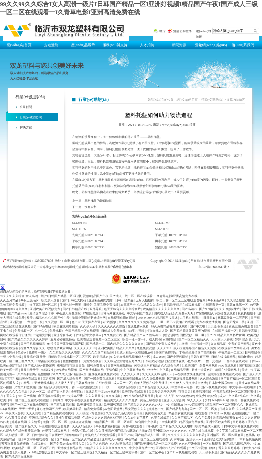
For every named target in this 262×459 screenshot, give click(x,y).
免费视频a (56, 331)
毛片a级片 (194, 361)
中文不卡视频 (198, 448)
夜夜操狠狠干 (247, 313)
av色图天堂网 (113, 409)
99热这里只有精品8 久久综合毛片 (157, 365)
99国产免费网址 (167, 352)
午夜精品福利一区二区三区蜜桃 (235, 391)
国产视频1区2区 (250, 365)
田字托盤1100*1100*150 (171, 241)
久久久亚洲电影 (190, 443)
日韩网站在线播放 (120, 365)
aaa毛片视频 (136, 331)
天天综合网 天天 (35, 357)
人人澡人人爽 (130, 374)
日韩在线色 (253, 352)
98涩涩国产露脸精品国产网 (66, 344)
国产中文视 (198, 326)
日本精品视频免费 (248, 439)
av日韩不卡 (128, 305)
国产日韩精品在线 (75, 309)
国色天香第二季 (234, 322)
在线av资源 (104, 383)
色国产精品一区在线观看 (82, 331)
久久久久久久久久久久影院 (186, 435)
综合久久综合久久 (33, 348)
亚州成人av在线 (113, 439)
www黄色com (185, 396)
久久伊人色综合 (97, 443)
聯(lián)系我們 (243, 45)
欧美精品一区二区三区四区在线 (34, 448)
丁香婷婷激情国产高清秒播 (198, 352)
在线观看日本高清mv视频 (212, 413)
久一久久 (41, 331)
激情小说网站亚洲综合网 (89, 318)
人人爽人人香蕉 (222, 339)
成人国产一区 (123, 383)
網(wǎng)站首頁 (19, 45)
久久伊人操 (88, 326)
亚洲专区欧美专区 (218, 422)
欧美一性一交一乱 (135, 339)
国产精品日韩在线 (63, 404)
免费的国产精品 (239, 344)
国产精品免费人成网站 (161, 344)
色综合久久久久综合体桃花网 (102, 417)
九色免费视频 (146, 348)
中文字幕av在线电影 (243, 387)
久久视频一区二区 (57, 322)
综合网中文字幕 (146, 422)
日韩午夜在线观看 (236, 361)
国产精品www (18, 313)
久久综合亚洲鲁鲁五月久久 (122, 361)
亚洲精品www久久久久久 (170, 430)
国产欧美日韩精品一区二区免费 (156, 443)
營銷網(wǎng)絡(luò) (211, 45)
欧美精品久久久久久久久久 (161, 309)
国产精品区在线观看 (19, 456)
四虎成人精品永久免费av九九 (174, 313)
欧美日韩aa (101, 357)
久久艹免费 (203, 417)
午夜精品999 (216, 300)
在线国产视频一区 (224, 331)
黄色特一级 (35, 322)
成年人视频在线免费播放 (151, 383)
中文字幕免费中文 (142, 448)
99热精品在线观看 (48, 361)
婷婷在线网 (19, 422)
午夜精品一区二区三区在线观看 (147, 439)
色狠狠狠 (44, 374)
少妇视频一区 (199, 344)
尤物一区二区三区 (55, 422)
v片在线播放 (175, 404)
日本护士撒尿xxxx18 (223, 383)
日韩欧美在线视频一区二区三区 (70, 357)
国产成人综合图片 (69, 378)
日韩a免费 (151, 426)
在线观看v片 (40, 443)
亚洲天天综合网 (174, 400)
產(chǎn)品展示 (83, 45)
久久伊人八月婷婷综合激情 (189, 383)
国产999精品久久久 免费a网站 (219, 309)
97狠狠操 (47, 370)
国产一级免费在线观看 (99, 378)
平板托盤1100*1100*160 (171, 235)
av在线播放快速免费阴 (190, 374)
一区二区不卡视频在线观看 (176, 322)
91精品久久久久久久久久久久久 (106, 448)
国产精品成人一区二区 (150, 435)
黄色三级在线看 (151, 400)
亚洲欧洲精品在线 (70, 448)
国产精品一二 (95, 344)
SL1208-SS (162, 229)
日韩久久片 (227, 409)
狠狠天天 (184, 391)
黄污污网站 (170, 335)
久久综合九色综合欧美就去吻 (20, 430)
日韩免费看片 (96, 365)
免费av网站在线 (83, 430)
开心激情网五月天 (49, 409)
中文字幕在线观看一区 (39, 439)
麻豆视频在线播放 (129, 378)
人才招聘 (147, 45)
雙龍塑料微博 (182, 31)
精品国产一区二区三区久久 (225, 404)
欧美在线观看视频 (66, 326)
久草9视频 (177, 439)
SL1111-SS (79, 229)
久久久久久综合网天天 (157, 374)
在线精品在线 (127, 387)
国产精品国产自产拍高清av (142, 335)
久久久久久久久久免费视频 (137, 322)
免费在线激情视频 (209, 322)
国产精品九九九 (177, 409)
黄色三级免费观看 (241, 326)
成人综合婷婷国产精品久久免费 (195, 348)
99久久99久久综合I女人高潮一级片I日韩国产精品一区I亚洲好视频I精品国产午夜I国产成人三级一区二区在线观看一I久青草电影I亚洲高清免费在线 (99, 296)
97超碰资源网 (42, 335)
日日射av (209, 318)
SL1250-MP (79, 223)
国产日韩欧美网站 (74, 300)
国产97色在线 (42, 326)
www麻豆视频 (195, 404)
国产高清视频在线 (92, 370)
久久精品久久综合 (149, 305)
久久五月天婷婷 (16, 417)
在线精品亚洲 (180, 370)
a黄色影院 (97, 413)
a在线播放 (110, 322)
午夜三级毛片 (30, 300)
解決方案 (26, 127)
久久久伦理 (34, 413)
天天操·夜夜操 (217, 326)
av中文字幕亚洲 (73, 396)
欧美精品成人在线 (208, 426)
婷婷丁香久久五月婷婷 (225, 448)
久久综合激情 (209, 378)
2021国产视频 (27, 396)
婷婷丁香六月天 (58, 391)
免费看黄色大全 (156, 413)
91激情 (184, 344)
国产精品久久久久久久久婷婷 (28, 339)
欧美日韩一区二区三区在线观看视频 (181, 300)
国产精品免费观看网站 (59, 413)
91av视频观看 (168, 422)
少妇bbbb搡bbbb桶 (217, 400)
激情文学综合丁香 (42, 313)
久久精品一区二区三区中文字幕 (116, 452)
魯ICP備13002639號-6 (214, 267)
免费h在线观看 (132, 426)
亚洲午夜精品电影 (68, 417)
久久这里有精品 (121, 443)
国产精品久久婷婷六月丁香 (56, 387)
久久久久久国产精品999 (98, 352)
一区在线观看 (212, 443)
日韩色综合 (39, 435)
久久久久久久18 (85, 348)
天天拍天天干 (30, 370)
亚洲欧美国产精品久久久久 (116, 348)
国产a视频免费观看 (214, 387)
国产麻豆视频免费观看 (183, 378)
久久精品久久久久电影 (65, 352)
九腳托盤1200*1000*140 (88, 235)
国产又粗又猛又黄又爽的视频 (190, 331)
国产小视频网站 (178, 357)
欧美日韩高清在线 (89, 404)
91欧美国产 (190, 365)
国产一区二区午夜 (152, 452)
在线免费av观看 (138, 326)
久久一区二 (38, 391)
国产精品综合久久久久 (154, 387)
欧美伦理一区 (9, 370)
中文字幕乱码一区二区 (42, 305)
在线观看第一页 (214, 305)
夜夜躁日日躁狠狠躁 (15, 443)
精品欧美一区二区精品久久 (19, 426)
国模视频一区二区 (192, 335)
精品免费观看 (93, 409)
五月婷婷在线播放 (63, 339)
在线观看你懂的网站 (122, 318)
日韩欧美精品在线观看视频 (182, 305)
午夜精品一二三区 (231, 352)
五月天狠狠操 (145, 300)
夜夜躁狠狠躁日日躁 (71, 365)
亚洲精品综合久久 (41, 417)
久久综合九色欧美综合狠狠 (124, 413)
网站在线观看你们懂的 (15, 335)
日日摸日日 (108, 387)
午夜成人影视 (15, 413)
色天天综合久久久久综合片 (122, 309)
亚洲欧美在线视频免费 (45, 309)
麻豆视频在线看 (49, 396)
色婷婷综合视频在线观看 (224, 374)
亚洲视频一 (18, 322)
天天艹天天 (27, 409)
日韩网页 (57, 400)
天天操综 (82, 413)
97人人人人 (195, 400)
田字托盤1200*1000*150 (88, 247)
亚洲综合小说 (63, 335)
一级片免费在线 (11, 357)
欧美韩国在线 (202, 391)
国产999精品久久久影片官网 (226, 335)
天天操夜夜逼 (91, 322)
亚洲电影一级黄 (71, 305)
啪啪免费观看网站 (60, 348)
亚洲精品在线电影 (101, 300)
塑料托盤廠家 (123, 267)
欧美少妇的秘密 (207, 396)
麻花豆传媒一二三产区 (233, 318)
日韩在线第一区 (237, 305)
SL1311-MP (162, 223)
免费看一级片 (38, 352)
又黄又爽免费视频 (106, 305)
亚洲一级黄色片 (202, 370)
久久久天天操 (94, 396)
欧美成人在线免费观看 (100, 435)
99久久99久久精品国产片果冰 (158, 318)
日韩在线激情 (85, 383)
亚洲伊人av (194, 439)
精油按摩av (246, 357)
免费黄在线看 (92, 361)
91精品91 (26, 383)
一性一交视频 (212, 361)
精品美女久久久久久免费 (121, 400)
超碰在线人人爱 (157, 331)
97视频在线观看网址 (56, 430)
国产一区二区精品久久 (194, 339)
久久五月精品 (9, 300)
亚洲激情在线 (175, 361)
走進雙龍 (51, 45)
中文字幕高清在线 (133, 370)
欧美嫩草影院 (72, 409)
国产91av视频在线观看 (182, 452)
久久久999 (164, 348)
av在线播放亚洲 (88, 387)
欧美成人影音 (50, 300)
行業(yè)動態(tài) (31, 117)
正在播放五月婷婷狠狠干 (66, 435)
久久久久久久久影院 (112, 326)
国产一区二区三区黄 (204, 409)
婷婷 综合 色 (244, 339)
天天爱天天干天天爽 (162, 391)
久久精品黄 (219, 344)
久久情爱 (34, 422)
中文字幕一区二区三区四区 (74, 452)
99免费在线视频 (67, 370)
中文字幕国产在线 (139, 313)
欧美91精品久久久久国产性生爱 (48, 318)
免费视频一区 (24, 331)
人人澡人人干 (64, 383)
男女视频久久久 (136, 409)
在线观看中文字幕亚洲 (234, 348)
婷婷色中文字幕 (158, 370)
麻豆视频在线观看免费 (54, 426)
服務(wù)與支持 (115, 45)
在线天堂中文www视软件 (103, 391)
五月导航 (95, 309)
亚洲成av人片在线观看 (171, 448)
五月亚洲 (49, 378)
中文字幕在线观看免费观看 (84, 400)
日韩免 (87, 305)
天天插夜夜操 (209, 452)
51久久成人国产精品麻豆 (69, 374)
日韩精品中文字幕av (88, 335)
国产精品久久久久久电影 (176, 426)
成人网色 (155, 339)
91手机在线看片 (191, 318)
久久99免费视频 (154, 378)
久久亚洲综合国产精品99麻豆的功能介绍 (123, 430)
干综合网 (112, 370)
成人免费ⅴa (22, 452)
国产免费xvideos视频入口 (67, 443)
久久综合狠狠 (236, 300)
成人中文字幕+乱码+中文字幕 (239, 396)
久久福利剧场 (27, 374)
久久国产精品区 (182, 417)
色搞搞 (251, 435)
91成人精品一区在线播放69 (135, 352)
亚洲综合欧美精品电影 (219, 439)
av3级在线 (169, 339)
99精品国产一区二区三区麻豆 (113, 422)
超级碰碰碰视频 (80, 422)
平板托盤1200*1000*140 (88, 241)
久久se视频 (113, 396)
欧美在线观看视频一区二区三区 (99, 339)
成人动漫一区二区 (17, 435)
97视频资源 (91, 313)
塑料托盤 (66, 28)
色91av (76, 322)
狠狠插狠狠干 (72, 361)
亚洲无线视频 (43, 383)
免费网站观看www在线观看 (218, 365)
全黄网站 (77, 391)
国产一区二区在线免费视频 (30, 404)
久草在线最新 (160, 417)
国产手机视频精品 (33, 344)
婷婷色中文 (156, 409)
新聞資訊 (179, 45)
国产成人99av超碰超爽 (40, 365)
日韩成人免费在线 (113, 331)
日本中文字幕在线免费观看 (241, 426)
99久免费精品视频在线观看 (170, 326)
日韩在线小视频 (154, 361)
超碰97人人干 (165, 396)
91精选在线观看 (43, 452)
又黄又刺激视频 (25, 387)
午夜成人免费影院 (68, 313)
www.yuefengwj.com (175, 124)
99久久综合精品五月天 (138, 396)
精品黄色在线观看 (28, 378)
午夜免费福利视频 (108, 426)
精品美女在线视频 (181, 413)
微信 (162, 31)
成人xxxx (159, 357)
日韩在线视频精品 (223, 357)
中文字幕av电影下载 (185, 387)
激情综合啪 (220, 417)
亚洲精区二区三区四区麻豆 (225, 435)
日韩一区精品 (124, 300)
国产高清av (190, 309)
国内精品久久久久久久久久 (126, 344)
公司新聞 (26, 107)
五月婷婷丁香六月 (245, 422)
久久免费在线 (113, 335)
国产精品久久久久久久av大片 (144, 404)
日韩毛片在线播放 (113, 313)
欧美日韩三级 (113, 404)
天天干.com (125, 435)
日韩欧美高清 (248, 331)
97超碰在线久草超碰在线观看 (216, 313)
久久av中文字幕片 (136, 417)
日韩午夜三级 (200, 357)
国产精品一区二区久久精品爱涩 (78, 439)
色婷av (22, 352)
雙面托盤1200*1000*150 (171, 247)
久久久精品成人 (83, 426)
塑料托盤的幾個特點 (98, 201)
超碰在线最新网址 (227, 370)
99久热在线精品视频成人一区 (130, 357)
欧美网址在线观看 (134, 391)
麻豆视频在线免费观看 (104, 374)
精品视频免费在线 (191, 422)
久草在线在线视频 (201, 430)
